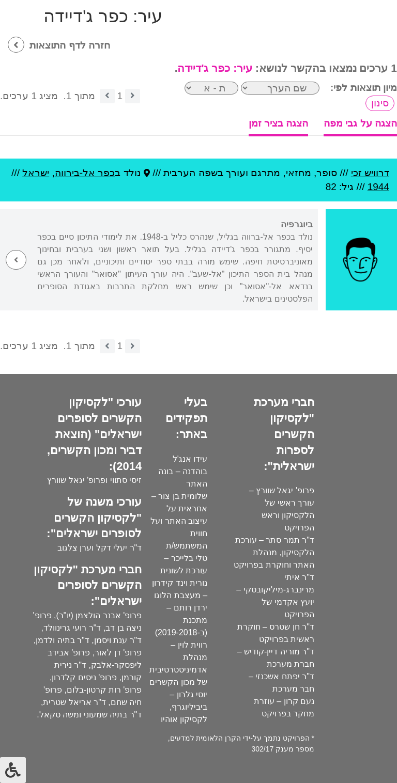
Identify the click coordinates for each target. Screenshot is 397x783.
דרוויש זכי (370, 172)
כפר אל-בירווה (85, 172)
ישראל (35, 172)
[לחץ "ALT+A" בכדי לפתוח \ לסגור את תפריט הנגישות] (13, 770)
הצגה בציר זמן (279, 123)
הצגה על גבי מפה (360, 123)
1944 (378, 186)
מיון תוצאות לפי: (363, 87)
